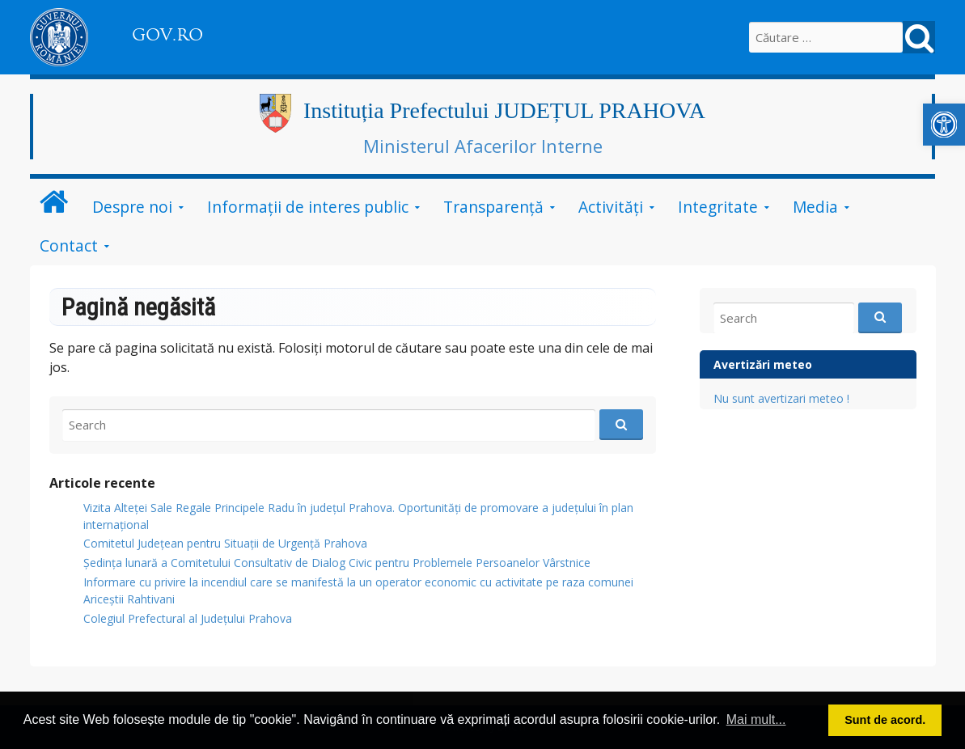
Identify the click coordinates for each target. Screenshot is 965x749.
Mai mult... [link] (756, 719)
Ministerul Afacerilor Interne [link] (483, 145)
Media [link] (815, 207)
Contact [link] (69, 245)
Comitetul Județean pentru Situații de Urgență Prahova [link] (225, 543)
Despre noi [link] (132, 207)
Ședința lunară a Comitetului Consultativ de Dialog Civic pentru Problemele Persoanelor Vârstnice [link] (336, 562)
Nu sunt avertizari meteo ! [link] (781, 398)
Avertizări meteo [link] (762, 364)
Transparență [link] (493, 207)
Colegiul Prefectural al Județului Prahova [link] (187, 618)
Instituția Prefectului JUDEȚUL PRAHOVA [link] (504, 110)
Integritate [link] (718, 207)
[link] (944, 125)
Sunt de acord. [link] (884, 719)
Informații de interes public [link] (307, 207)
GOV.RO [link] (167, 34)
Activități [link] (610, 207)
